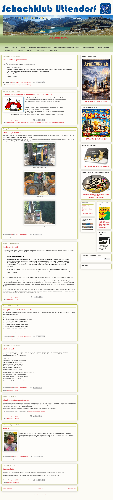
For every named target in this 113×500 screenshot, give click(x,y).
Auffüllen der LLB (11, 247)
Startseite (40, 489)
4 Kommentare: (24, 456)
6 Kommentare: (24, 297)
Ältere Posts (72, 489)
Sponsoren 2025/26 (103, 47)
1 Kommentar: (24, 234)
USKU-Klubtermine (87, 213)
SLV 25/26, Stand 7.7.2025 (87, 209)
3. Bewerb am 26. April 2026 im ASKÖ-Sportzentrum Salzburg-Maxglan (96, 139)
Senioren (23, 122)
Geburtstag (10, 459)
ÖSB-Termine (86, 206)
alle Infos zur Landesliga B (10, 332)
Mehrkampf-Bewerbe (12, 132)
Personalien (17, 459)
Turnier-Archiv (53, 50)
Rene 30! (7, 428)
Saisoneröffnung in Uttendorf (15, 60)
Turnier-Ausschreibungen (14, 84)
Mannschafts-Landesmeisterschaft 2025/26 (66, 47)
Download (20, 50)
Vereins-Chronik (40, 50)
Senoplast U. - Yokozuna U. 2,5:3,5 (17, 309)
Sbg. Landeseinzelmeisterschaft (16, 400)
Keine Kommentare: (25, 82)
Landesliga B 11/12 (12, 299)
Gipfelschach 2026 (88, 47)
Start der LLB (9, 349)
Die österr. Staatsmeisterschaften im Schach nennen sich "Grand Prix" (104, 224)
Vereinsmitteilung (26, 84)
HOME (7, 47)
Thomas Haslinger (32, 122)
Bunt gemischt (9, 50)
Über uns (29, 50)
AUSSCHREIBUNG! (58, 37)
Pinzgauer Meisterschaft (13, 122)
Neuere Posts (7, 489)
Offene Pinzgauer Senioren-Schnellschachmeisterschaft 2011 (28, 94)
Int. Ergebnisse (9, 469)
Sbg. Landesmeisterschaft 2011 (37, 411)
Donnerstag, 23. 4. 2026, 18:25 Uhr (96, 101)
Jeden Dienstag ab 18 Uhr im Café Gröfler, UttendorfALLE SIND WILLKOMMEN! (96, 195)
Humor (13, 237)
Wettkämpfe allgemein (58, 122)
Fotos (8, 237)
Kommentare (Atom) (42, 495)
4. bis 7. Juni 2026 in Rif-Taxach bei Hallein (96, 166)
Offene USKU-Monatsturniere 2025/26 (39, 47)
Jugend (23, 47)
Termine (14, 47)
